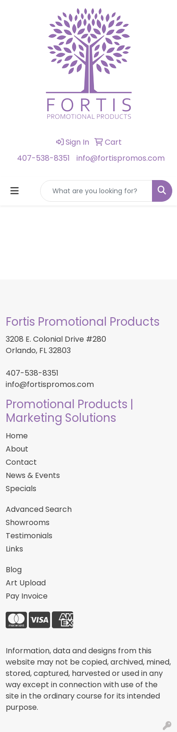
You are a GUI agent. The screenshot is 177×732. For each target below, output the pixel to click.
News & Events (33, 475)
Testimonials (29, 535)
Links (14, 548)
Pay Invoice (27, 596)
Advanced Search (39, 509)
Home (17, 435)
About (17, 449)
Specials (21, 488)
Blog (14, 569)
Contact (21, 462)
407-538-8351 (43, 158)
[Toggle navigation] (15, 190)
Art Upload (26, 582)
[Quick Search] (96, 191)
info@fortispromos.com (120, 158)
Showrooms (28, 522)
